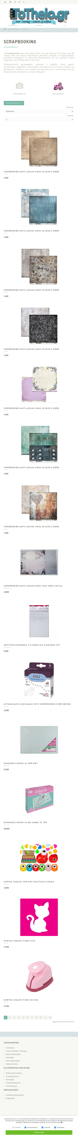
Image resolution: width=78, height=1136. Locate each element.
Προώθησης (60, 1128)
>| (50, 1017)
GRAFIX (6, 766)
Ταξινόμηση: (70, 107)
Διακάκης (7, 588)
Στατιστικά (47, 1128)
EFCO (6, 174)
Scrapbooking (24, 29)
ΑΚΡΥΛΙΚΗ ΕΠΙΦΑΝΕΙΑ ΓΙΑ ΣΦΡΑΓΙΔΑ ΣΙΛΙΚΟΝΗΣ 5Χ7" (32, 645)
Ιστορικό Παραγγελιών (13, 1083)
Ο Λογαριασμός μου (12, 1076)
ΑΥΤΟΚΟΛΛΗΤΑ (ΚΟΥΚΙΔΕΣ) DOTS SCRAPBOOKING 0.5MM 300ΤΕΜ (37, 704)
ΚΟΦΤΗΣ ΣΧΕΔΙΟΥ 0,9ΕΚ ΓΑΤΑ (19, 941)
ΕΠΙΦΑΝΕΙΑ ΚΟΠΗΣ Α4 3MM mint (21, 763)
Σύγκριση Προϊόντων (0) (14, 103)
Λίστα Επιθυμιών (11, 1086)
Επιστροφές (10, 1057)
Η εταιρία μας (10, 1048)
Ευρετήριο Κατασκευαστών (15, 1095)
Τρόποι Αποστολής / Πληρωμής (16, 1051)
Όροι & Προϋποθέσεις (13, 1061)
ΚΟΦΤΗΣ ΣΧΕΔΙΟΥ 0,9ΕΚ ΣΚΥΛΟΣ (21, 1000)
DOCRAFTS (8, 647)
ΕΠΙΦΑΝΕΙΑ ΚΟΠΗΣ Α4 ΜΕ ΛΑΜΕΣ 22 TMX (25, 822)
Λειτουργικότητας (32, 1128)
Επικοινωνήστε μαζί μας (14, 1073)
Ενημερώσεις (10, 1098)
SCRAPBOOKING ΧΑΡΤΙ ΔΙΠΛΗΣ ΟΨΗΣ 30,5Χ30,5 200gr (31, 172)
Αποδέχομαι (39, 1133)
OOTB (6, 884)
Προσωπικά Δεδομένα (13, 1054)
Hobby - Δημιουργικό (13, 29)
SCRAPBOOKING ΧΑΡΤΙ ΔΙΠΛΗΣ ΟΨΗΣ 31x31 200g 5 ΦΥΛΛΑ (33, 586)
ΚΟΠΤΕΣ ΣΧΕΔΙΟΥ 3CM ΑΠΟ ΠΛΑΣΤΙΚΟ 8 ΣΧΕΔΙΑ (29, 882)
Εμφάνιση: (70, 115)
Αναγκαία (18, 1128)
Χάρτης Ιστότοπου (12, 1064)
